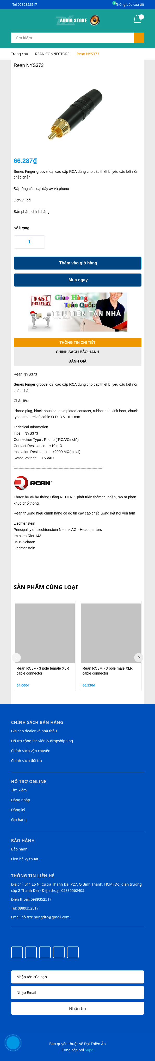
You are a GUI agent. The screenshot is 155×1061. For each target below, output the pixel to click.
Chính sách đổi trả (26, 760)
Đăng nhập (20, 799)
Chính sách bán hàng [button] (37, 722)
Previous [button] (16, 657)
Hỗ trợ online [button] (28, 781)
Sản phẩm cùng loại (46, 587)
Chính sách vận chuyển (31, 750)
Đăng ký (18, 809)
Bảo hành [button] (23, 840)
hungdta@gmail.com (51, 916)
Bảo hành (19, 849)
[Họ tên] (77, 976)
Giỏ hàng (19, 819)
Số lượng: (22, 228)
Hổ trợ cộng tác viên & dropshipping (42, 740)
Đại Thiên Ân (95, 1043)
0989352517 (27, 4)
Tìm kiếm (19, 789)
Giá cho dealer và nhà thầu (34, 730)
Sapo (89, 1049)
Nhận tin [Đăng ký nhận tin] (77, 1008)
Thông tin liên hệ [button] (33, 876)
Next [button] (138, 657)
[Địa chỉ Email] (77, 992)
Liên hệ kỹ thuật (25, 858)
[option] (45, 646)
